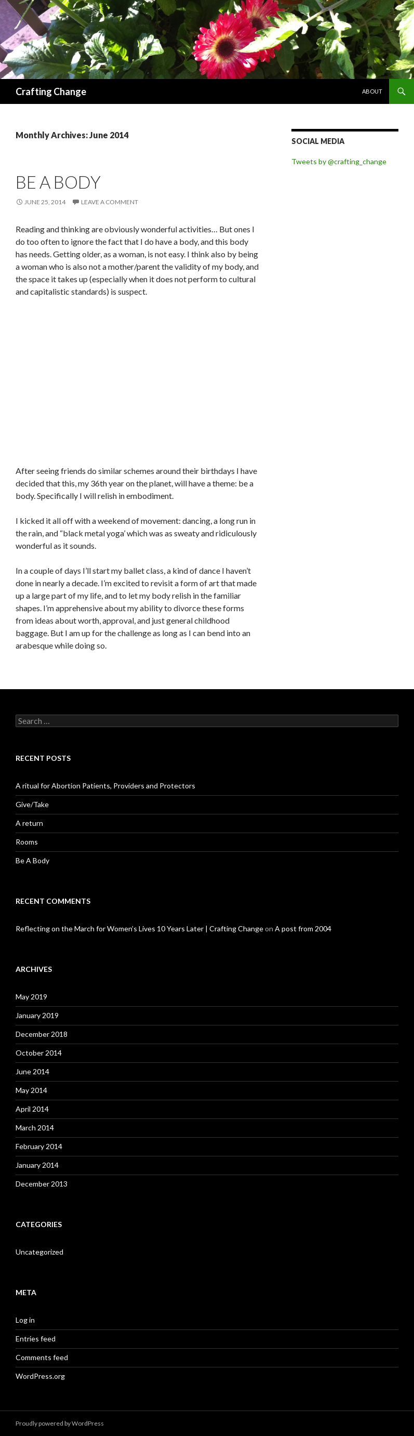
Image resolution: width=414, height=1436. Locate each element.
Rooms (27, 841)
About (372, 91)
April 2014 (32, 1108)
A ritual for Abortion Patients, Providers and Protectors (105, 785)
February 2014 (39, 1146)
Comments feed (42, 1357)
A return (29, 823)
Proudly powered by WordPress (60, 1423)
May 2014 (31, 1090)
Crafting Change (51, 91)
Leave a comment (109, 202)
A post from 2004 (303, 928)
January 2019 (37, 1015)
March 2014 (35, 1127)
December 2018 (42, 1034)
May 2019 (31, 996)
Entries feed (36, 1338)
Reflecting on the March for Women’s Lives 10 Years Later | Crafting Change (139, 928)
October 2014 (39, 1052)
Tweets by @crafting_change (338, 161)
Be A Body (58, 182)
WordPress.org (40, 1376)
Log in (25, 1319)
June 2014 (32, 1071)
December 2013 (42, 1183)
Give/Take (32, 804)
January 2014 (37, 1165)
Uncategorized (39, 1251)
